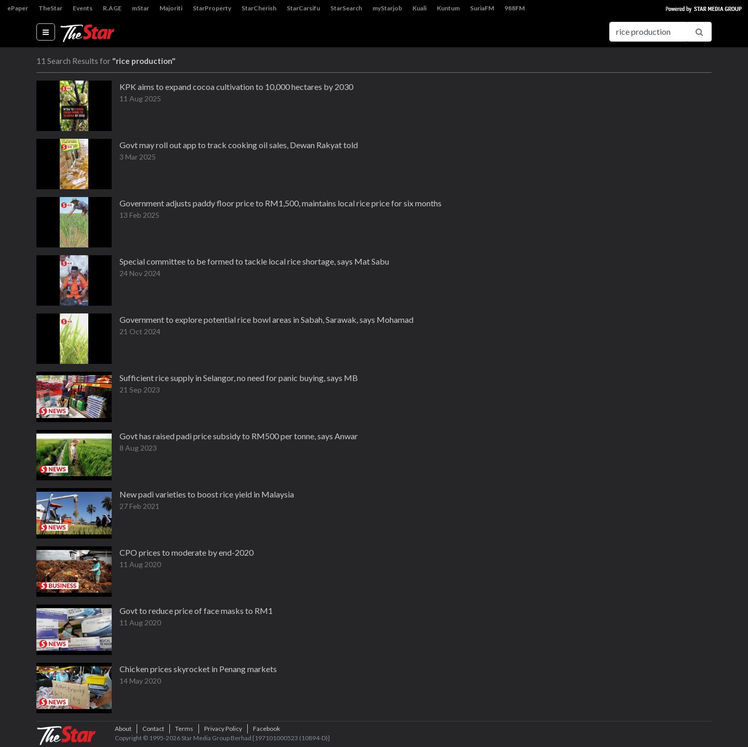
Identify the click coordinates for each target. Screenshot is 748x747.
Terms (184, 728)
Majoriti (170, 8)
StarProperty (212, 8)
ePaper (17, 8)
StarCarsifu (303, 8)
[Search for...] (648, 32)
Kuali (419, 8)
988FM (514, 8)
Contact (153, 728)
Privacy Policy (223, 728)
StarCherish (259, 8)
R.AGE (112, 8)
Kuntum (448, 8)
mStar (140, 8)
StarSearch (346, 8)
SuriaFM (482, 8)
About (123, 728)
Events (82, 8)
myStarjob (387, 8)
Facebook (266, 728)
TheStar (50, 8)
